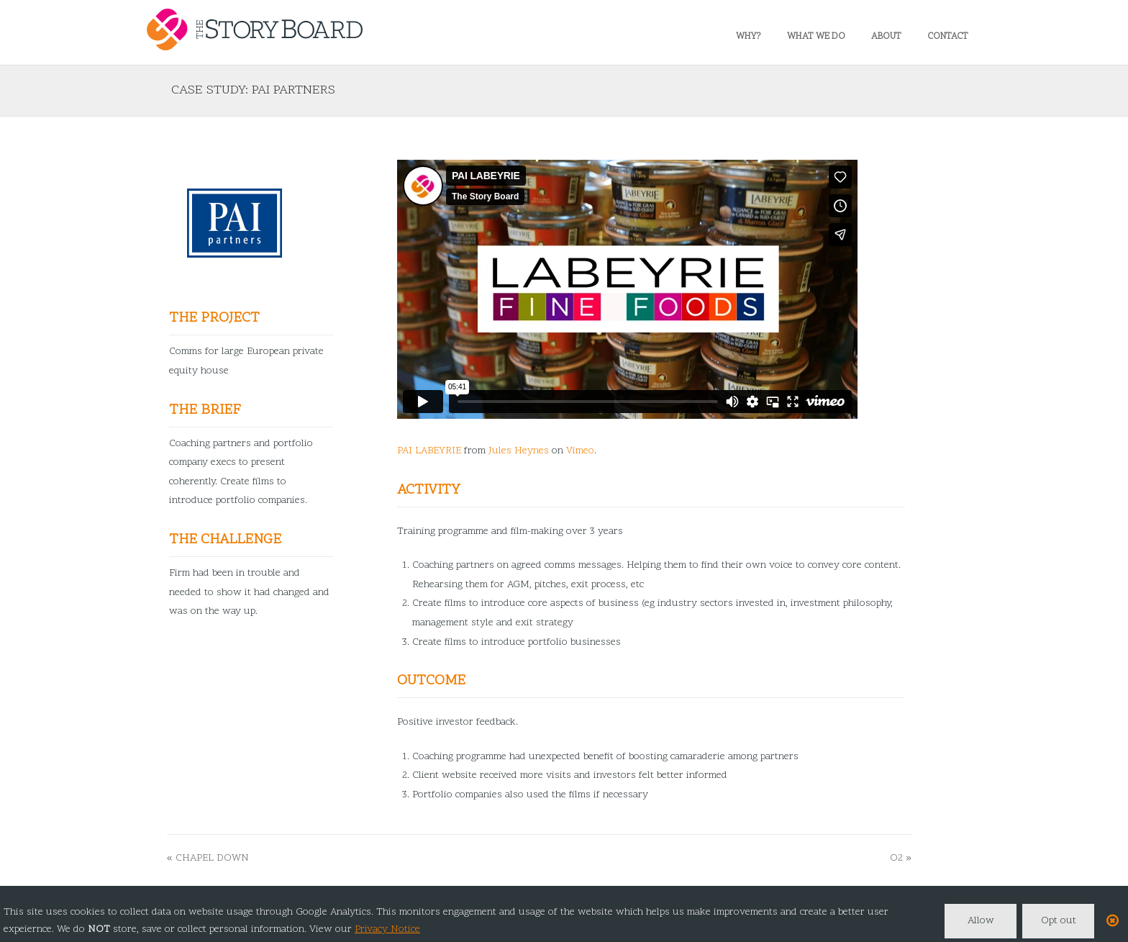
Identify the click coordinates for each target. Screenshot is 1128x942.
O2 (896, 858)
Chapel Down (212, 858)
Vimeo (580, 451)
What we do (816, 36)
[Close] (1112, 922)
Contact (947, 36)
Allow (981, 921)
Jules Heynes (518, 451)
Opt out (1058, 921)
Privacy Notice (387, 929)
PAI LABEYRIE (429, 451)
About (886, 36)
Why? (748, 36)
